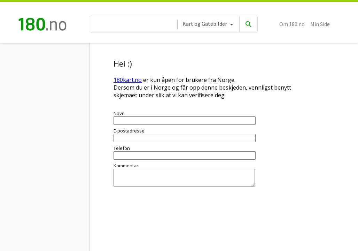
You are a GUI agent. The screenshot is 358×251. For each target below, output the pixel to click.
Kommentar (126, 165)
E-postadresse (129, 131)
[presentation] (166, 211)
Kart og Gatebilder (204, 23)
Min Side (320, 24)
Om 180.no (292, 24)
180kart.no (128, 80)
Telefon (122, 148)
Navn (119, 113)
